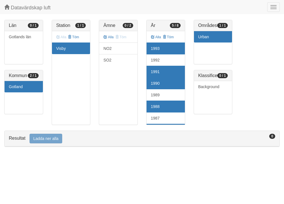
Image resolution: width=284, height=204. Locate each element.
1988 (155, 106)
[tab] (142, 138)
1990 (155, 83)
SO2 (107, 60)
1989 (155, 95)
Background (209, 86)
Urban (203, 37)
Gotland (16, 86)
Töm (73, 37)
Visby (61, 48)
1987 (155, 118)
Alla (109, 37)
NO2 (107, 48)
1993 (155, 48)
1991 (155, 71)
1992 (155, 60)
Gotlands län (20, 37)
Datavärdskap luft (27, 7)
